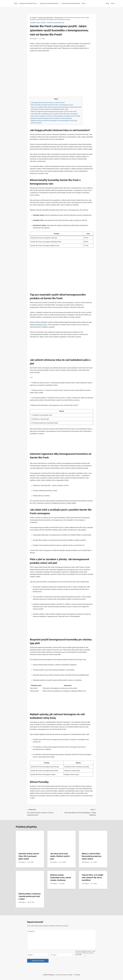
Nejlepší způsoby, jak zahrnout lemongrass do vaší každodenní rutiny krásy (54, 120)
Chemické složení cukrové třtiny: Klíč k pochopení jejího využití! (29, 856)
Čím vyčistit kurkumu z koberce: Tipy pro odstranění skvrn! (43, 812)
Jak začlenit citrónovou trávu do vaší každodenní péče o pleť (49, 109)
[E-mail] (61, 955)
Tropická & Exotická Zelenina (70, 3)
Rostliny (43, 22)
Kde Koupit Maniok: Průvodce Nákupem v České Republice (79, 812)
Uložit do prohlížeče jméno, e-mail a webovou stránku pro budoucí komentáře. (85, 952)
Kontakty (77, 975)
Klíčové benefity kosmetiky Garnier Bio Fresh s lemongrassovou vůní (52, 105)
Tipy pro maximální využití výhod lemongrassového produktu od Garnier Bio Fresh (56, 107)
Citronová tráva (35, 22)
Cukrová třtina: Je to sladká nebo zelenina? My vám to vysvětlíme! (92, 877)
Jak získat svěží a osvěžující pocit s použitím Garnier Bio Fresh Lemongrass (54, 114)
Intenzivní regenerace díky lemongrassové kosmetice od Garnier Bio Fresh (54, 111)
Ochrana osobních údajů (64, 975)
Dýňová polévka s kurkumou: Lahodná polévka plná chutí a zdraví (30, 896)
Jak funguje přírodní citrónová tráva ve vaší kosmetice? (48, 102)
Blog (107, 3)
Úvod (16, 3)
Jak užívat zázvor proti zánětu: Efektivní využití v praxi (60, 856)
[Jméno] (38, 955)
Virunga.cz (34, 38)
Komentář (31, 931)
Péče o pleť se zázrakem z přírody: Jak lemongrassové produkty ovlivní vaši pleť (55, 116)
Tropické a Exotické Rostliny (55, 22)
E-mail (54, 955)
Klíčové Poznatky (36, 123)
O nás (112, 3)
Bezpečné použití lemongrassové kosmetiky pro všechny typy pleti (51, 118)
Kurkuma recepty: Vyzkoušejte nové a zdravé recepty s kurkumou (60, 877)
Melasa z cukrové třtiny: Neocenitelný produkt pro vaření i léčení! (92, 856)
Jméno (30, 955)
